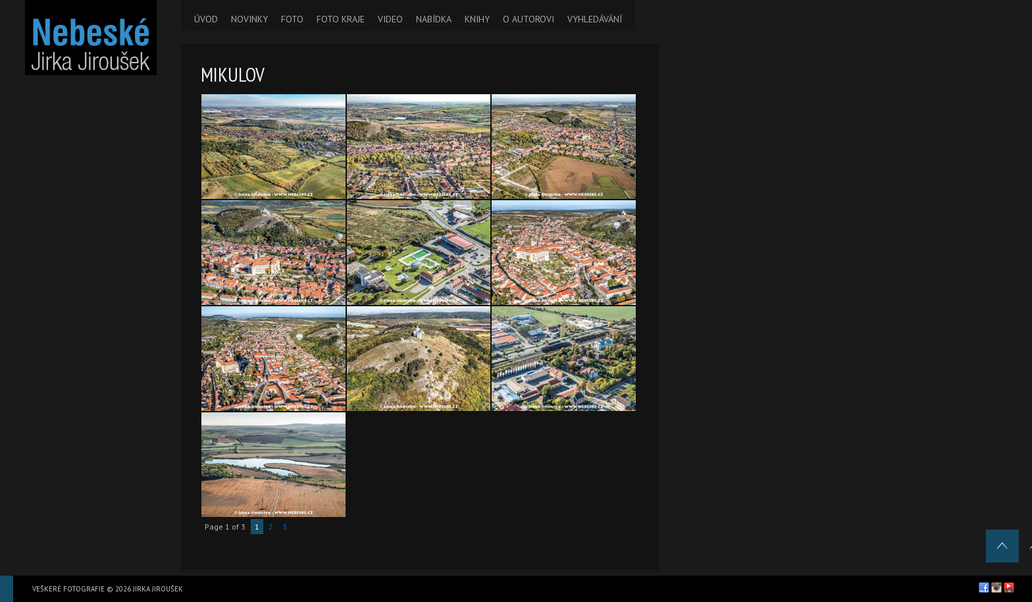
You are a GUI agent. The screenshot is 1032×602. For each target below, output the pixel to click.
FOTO (292, 19)
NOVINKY (249, 19)
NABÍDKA (434, 19)
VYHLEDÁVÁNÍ (594, 19)
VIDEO (390, 19)
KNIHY (477, 19)
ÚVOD (206, 19)
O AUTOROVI (528, 19)
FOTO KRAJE (341, 19)
